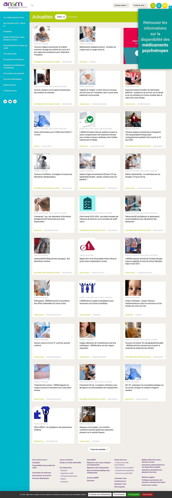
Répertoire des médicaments (98, 468)
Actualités (36, 462)
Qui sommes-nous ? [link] (39, 460)
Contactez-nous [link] (10, 91)
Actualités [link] (7, 31)
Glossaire (90, 480)
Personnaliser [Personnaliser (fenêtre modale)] (119, 494)
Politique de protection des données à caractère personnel (153, 481)
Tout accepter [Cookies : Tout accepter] (133, 494)
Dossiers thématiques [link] (12, 79)
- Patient (63, 479)
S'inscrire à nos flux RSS (123, 473)
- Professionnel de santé (68, 476)
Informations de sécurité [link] (13, 73)
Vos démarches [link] (9, 54)
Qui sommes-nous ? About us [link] (14, 24)
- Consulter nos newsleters (124, 470)
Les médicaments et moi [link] (13, 17)
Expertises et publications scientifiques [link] (14, 66)
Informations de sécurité (41, 475)
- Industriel (63, 470)
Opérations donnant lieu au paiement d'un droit (152, 471)
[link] (15, 5)
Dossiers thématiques (40, 478)
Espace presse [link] (9, 85)
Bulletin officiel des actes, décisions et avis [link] (14, 38)
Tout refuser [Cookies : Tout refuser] (147, 494)
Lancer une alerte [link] (66, 460)
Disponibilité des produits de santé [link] (15, 46)
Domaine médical (121, 5)
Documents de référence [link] (13, 59)
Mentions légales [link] (148, 477)
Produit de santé (140, 5)
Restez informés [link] (120, 460)
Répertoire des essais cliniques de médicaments (99, 464)
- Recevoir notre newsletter (124, 468)
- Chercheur (64, 482)
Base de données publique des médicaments (98, 472)
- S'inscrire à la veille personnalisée (121, 464)
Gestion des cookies (149, 485)
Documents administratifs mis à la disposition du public (153, 466)
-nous (120, 484)
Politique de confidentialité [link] (99, 494)
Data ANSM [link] (91, 460)
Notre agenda (119, 487)
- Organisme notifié (66, 473)
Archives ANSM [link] (93, 478)
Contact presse (120, 481)
